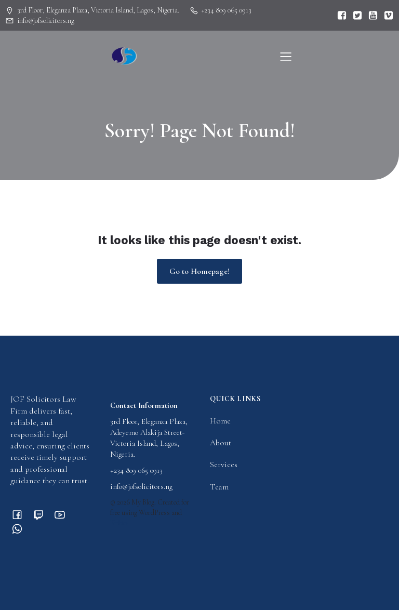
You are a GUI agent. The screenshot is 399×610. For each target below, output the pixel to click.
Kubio (119, 523)
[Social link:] (339, 15)
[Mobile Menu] (286, 56)
